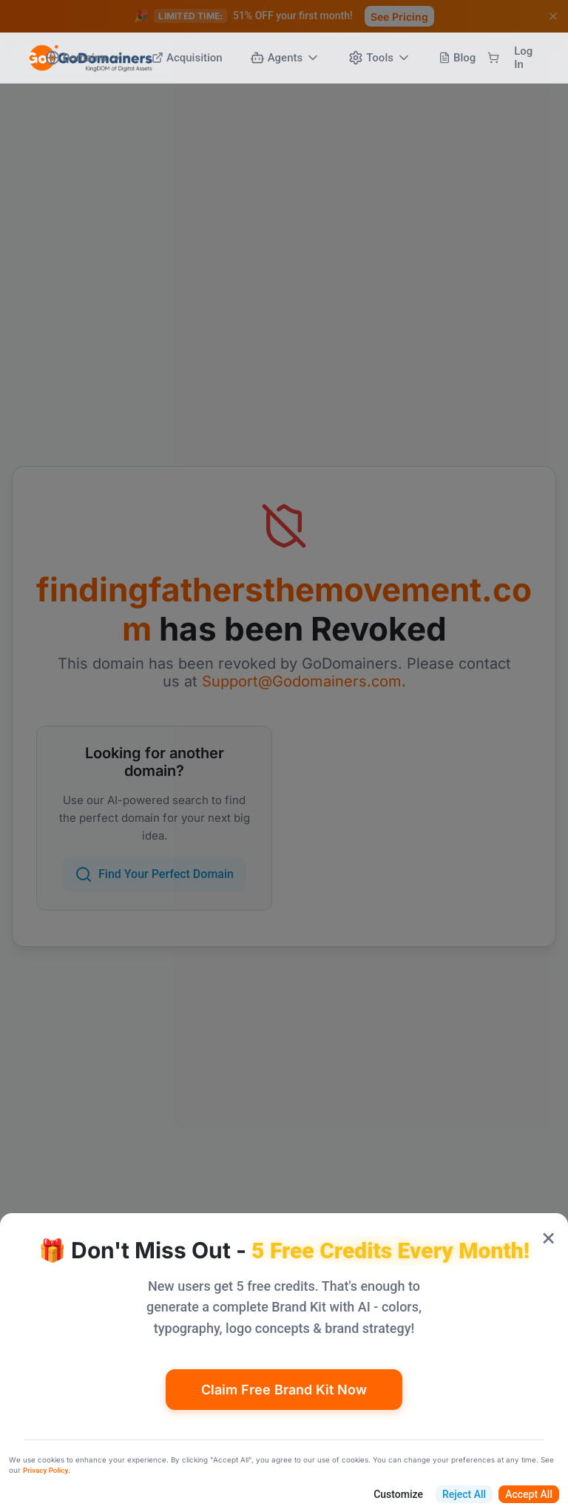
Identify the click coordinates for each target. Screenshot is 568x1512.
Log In (523, 57)
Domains (84, 57)
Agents (285, 57)
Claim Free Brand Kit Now (284, 1389)
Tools (379, 57)
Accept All (528, 1494)
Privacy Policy (45, 1470)
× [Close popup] (548, 1236)
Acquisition (187, 57)
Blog (457, 57)
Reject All (464, 1494)
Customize (398, 1494)
